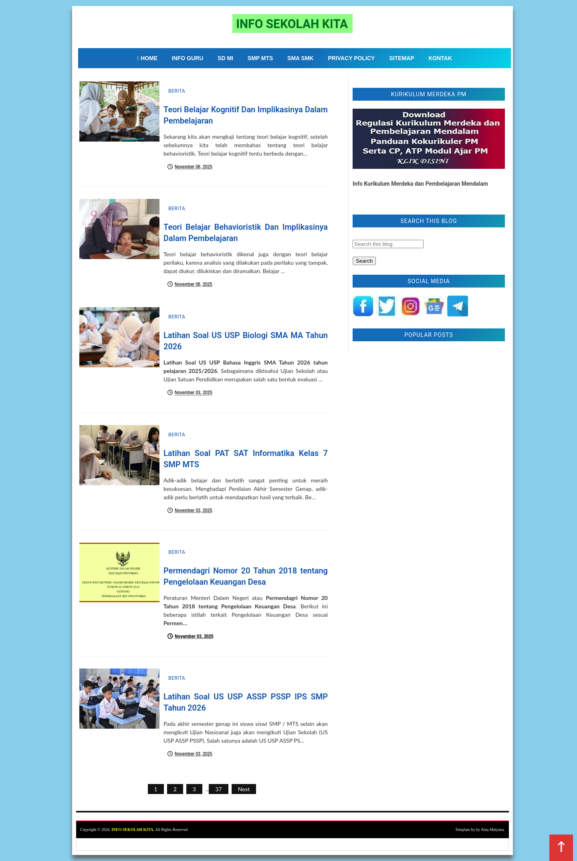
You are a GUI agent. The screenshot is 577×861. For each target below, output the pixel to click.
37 (218, 789)
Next (244, 789)
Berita (176, 91)
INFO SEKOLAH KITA (132, 829)
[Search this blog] (388, 244)
